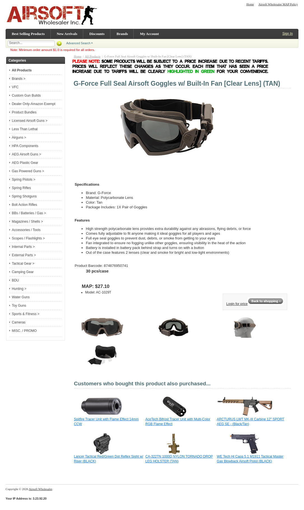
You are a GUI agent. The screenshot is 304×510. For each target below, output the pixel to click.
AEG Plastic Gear (25, 163)
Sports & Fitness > (25, 314)
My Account (149, 34)
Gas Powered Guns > (28, 171)
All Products (92, 56)
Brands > (18, 79)
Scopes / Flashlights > (28, 238)
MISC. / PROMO (24, 331)
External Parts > (24, 255)
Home (250, 4)
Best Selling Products (28, 34)
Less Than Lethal (25, 129)
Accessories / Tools (26, 230)
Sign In (287, 34)
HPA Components (25, 146)
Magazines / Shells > (27, 221)
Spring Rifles (21, 188)
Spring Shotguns (24, 196)
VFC (15, 87)
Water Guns (21, 297)
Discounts (97, 34)
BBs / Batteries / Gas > (29, 213)
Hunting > (19, 289)
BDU (15, 280)
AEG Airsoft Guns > (26, 154)
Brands (122, 34)
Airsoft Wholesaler (40, 489)
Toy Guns (19, 306)
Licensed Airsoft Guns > (29, 121)
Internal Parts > (23, 247)
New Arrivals (67, 34)
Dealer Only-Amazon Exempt (33, 104)
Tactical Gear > (23, 264)
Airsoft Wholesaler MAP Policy (278, 4)
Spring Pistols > (23, 179)
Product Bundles (24, 112)
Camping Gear (23, 272)
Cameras (18, 322)
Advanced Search (78, 43)
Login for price (237, 304)
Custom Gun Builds (26, 95)
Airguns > (19, 137)
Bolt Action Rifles (24, 205)
